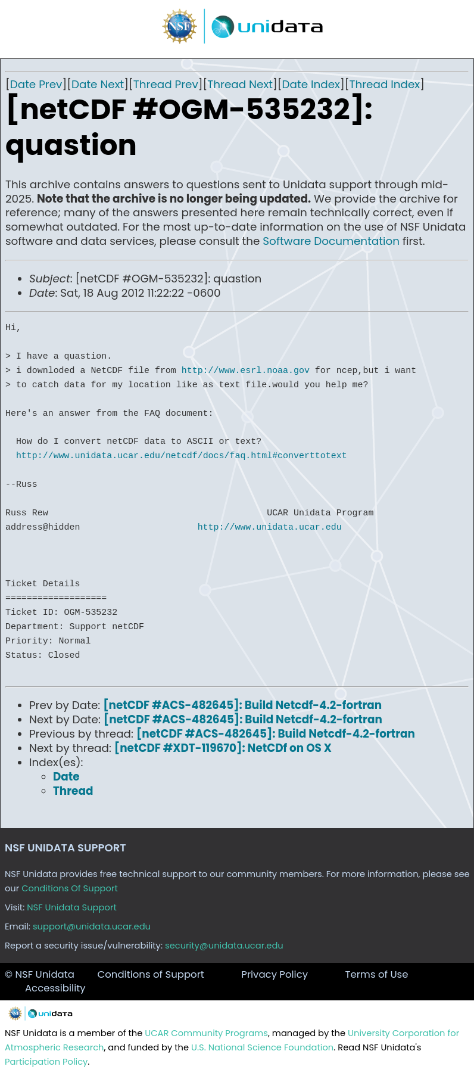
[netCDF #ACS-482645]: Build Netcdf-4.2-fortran (242, 705)
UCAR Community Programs (206, 1033)
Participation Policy (46, 1062)
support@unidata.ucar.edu (92, 926)
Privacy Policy (274, 974)
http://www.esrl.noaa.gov (246, 371)
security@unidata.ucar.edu (224, 945)
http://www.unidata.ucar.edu (270, 527)
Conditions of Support (150, 974)
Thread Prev (165, 84)
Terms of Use (376, 974)
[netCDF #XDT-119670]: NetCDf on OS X (223, 748)
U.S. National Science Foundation (262, 1047)
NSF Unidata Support (72, 907)
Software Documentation (331, 241)
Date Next (97, 84)
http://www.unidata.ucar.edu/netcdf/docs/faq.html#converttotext (181, 456)
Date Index (311, 84)
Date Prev (36, 84)
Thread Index (384, 84)
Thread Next (240, 84)
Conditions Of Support (69, 888)
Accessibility (55, 988)
